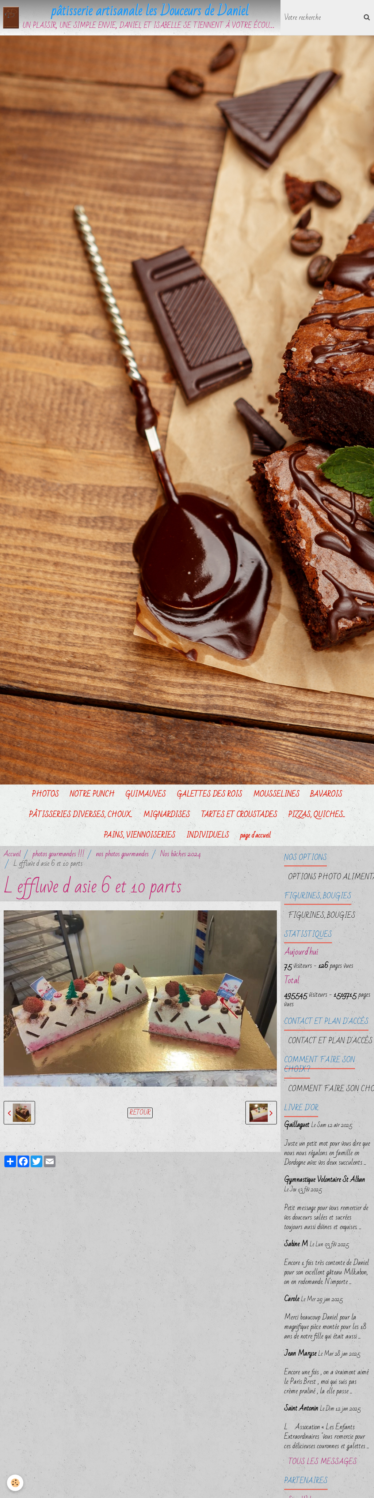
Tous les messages (322, 1462)
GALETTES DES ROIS (209, 794)
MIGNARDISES (166, 815)
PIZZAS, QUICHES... (316, 815)
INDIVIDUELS (207, 835)
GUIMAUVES (145, 794)
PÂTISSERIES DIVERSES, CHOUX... (80, 815)
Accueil (12, 854)
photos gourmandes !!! (58, 854)
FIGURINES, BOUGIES (321, 915)
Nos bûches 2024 (180, 854)
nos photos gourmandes (122, 854)
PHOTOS (45, 794)
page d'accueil (255, 835)
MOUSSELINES (276, 794)
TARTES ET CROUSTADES (239, 815)
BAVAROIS (326, 794)
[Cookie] (15, 1483)
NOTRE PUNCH (92, 794)
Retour (140, 1113)
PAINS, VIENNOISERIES (139, 835)
